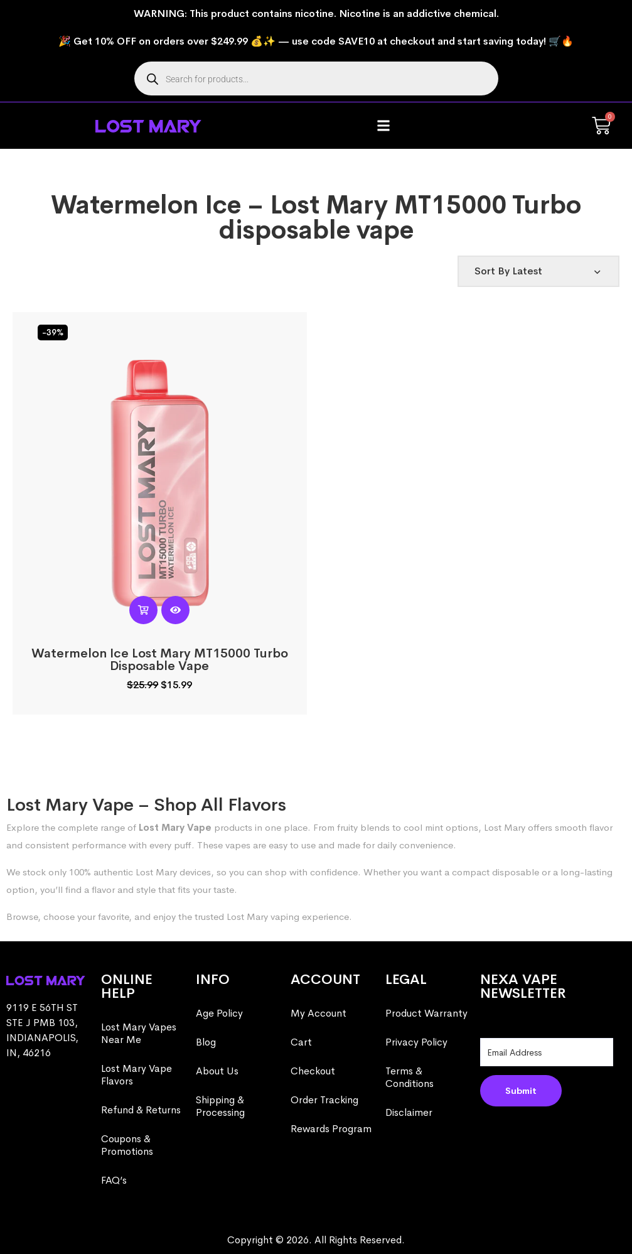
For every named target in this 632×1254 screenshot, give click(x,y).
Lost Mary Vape (175, 827)
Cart (301, 1042)
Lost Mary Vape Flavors (136, 1075)
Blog (206, 1042)
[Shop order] (538, 271)
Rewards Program (331, 1128)
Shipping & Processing (220, 1106)
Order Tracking (324, 1099)
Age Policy (219, 1013)
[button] (383, 126)
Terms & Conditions (409, 1077)
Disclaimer (408, 1112)
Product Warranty (426, 1013)
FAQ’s (114, 1180)
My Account (318, 1013)
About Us (217, 1071)
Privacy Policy (416, 1042)
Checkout (313, 1071)
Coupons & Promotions (127, 1145)
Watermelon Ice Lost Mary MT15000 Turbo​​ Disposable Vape (159, 660)
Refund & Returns (141, 1109)
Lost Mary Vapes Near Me (138, 1033)
